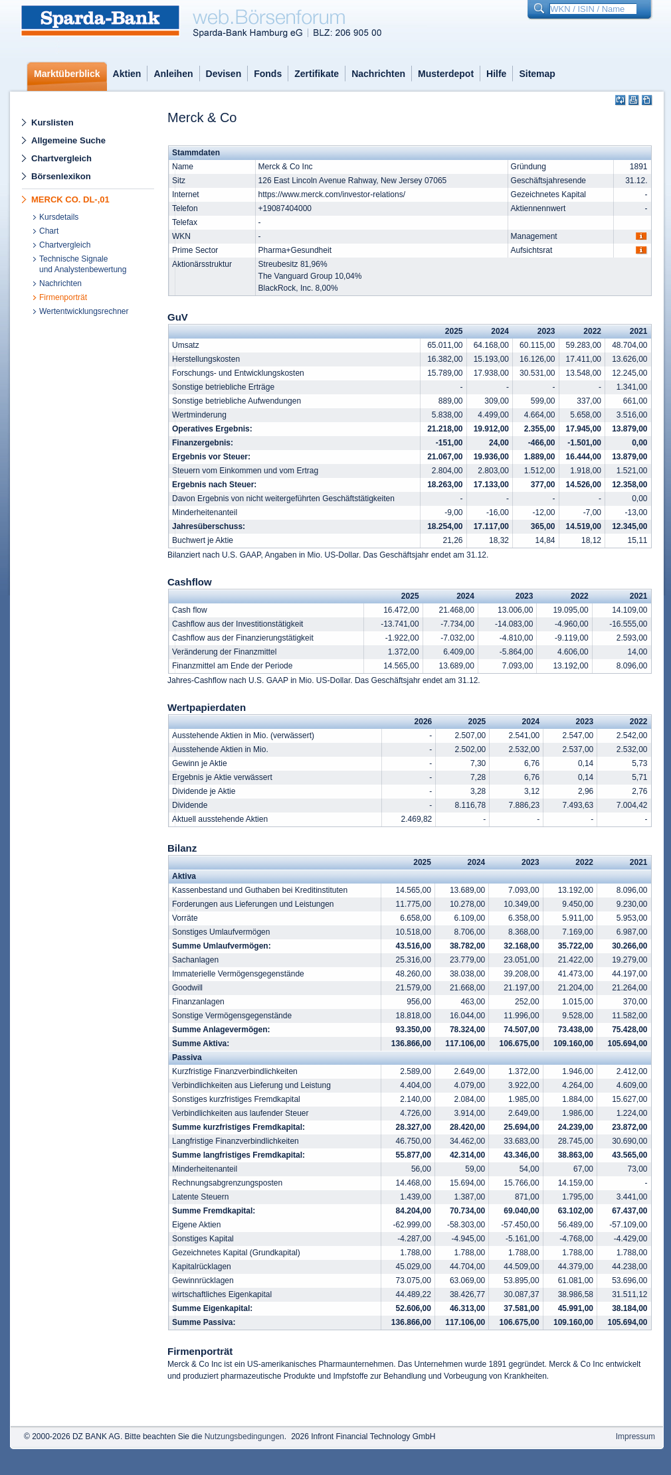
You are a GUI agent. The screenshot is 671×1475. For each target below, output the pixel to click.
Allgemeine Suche (68, 140)
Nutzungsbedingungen (244, 1436)
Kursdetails (58, 217)
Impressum (635, 1436)
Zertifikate (316, 73)
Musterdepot (446, 73)
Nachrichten (378, 73)
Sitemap (537, 73)
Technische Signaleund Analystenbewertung (82, 264)
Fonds (268, 73)
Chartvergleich (61, 158)
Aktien (127, 73)
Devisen (224, 73)
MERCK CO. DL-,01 (70, 199)
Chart (48, 231)
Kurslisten (52, 122)
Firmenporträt (63, 297)
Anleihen (173, 73)
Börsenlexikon (61, 176)
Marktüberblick (67, 73)
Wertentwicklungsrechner (84, 311)
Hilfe (496, 73)
